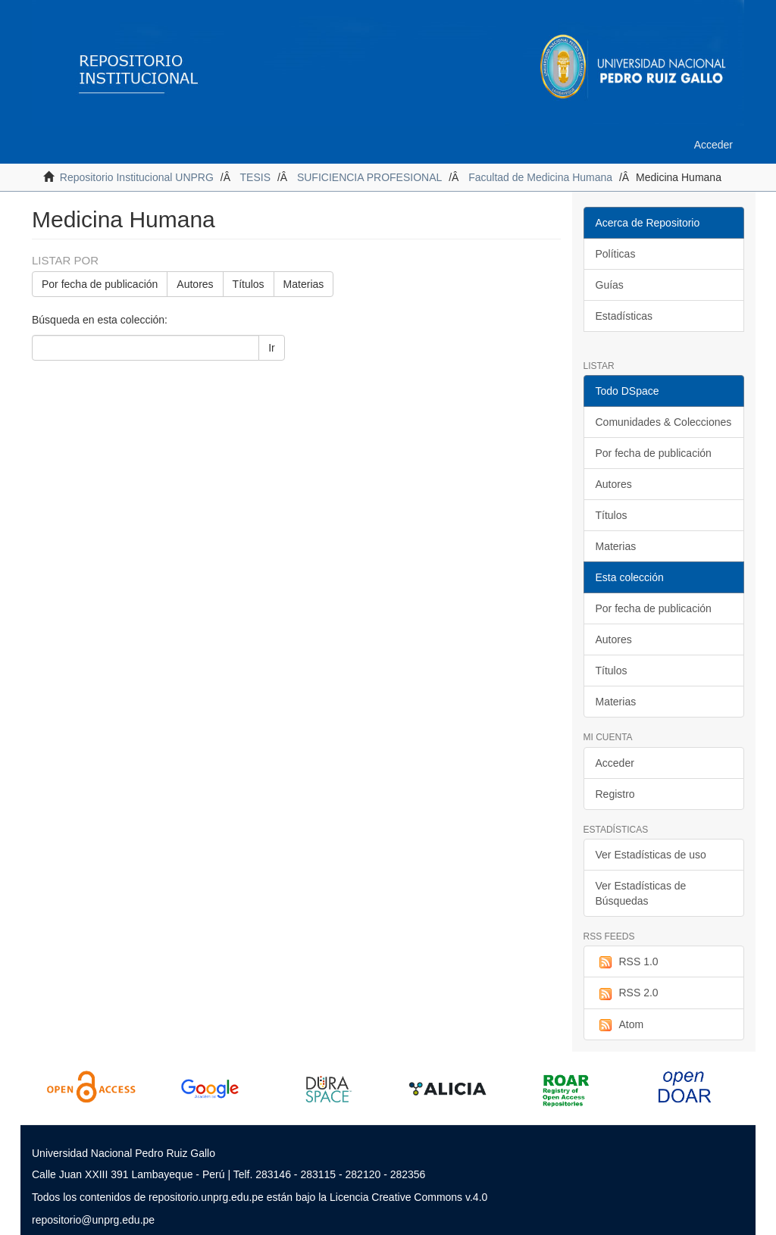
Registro (615, 794)
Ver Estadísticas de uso (651, 855)
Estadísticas (624, 316)
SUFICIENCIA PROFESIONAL (369, 177)
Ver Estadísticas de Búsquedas (641, 893)
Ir (271, 348)
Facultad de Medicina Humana (540, 177)
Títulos (248, 284)
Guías (610, 285)
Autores (195, 284)
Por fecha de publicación (100, 284)
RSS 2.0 (627, 993)
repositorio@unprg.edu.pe (93, 1220)
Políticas (616, 254)
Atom (620, 1025)
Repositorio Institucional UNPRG (137, 177)
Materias (303, 284)
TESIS (255, 177)
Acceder (615, 763)
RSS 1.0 (627, 962)
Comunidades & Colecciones (664, 422)
